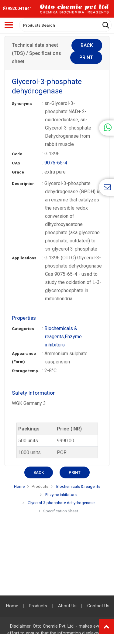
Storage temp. (25, 371)
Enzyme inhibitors (60, 494)
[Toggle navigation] (9, 24)
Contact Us (98, 606)
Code (17, 154)
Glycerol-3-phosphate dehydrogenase (61, 503)
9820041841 (17, 8)
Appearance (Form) (24, 357)
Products (40, 486)
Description (23, 183)
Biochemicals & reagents (77, 486)
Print (86, 57)
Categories (23, 328)
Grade (18, 172)
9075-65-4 (55, 163)
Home (19, 486)
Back (87, 45)
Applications (24, 258)
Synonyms (22, 103)
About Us (67, 606)
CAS (16, 163)
